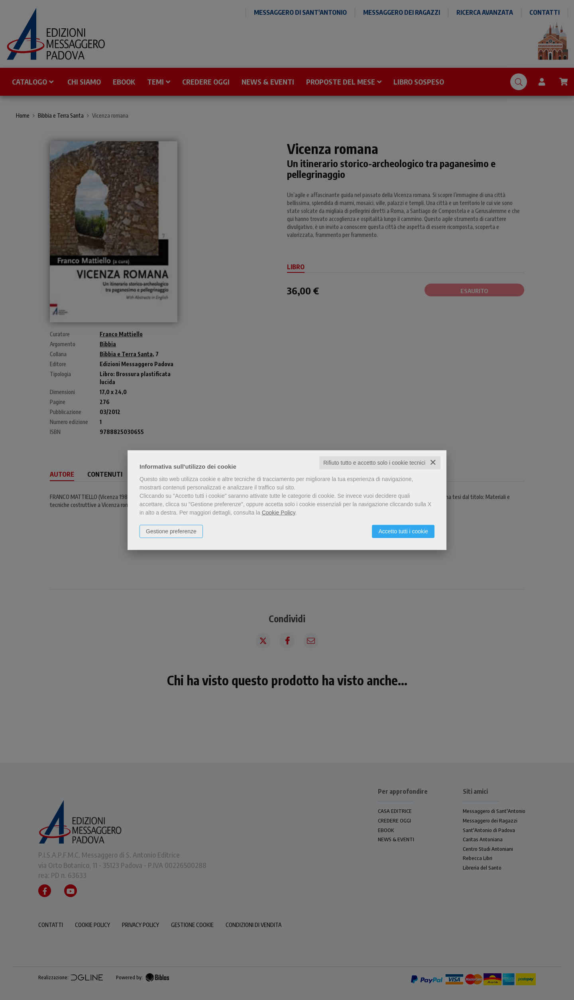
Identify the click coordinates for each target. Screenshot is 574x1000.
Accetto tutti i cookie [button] (403, 531)
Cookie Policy (278, 512)
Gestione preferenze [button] (171, 531)
